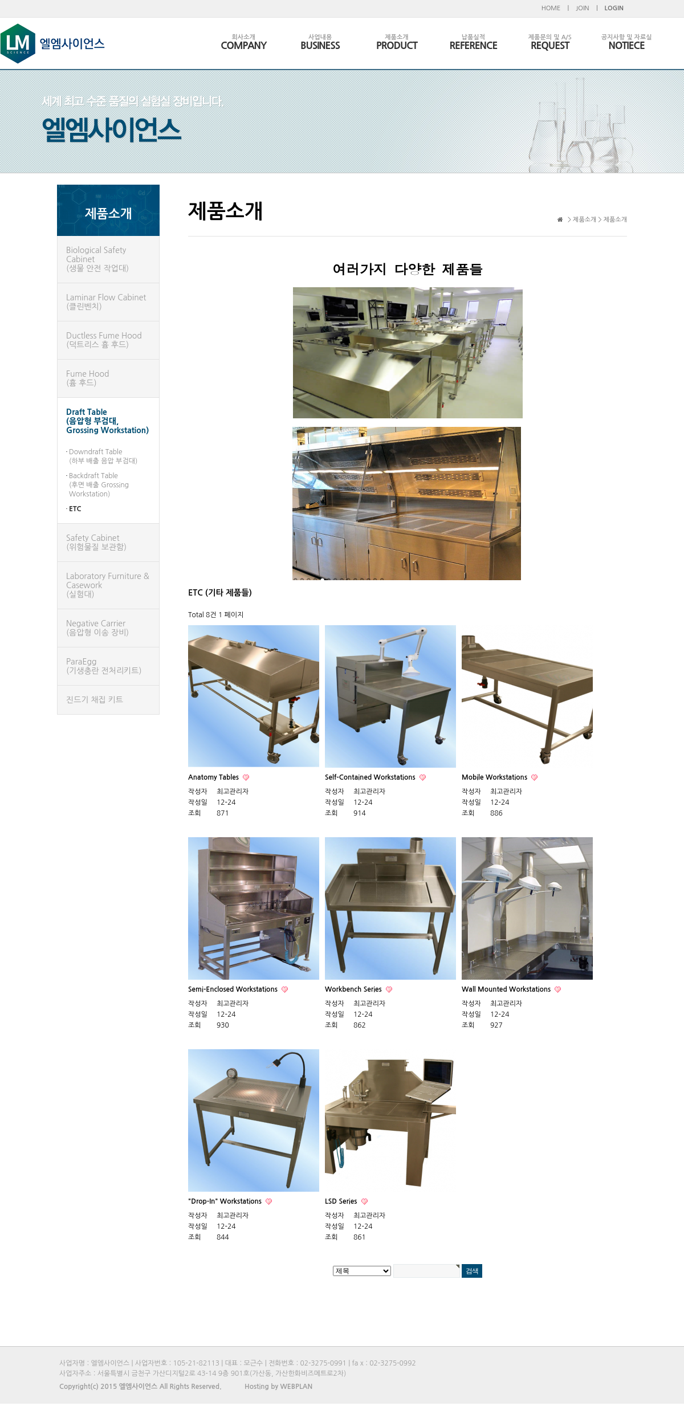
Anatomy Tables (214, 777)
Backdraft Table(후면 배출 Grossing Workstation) (99, 485)
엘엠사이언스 (52, 43)
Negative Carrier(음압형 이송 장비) (97, 628)
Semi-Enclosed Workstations (233, 989)
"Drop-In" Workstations (225, 1201)
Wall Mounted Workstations (507, 989)
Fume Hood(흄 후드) (87, 378)
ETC (75, 509)
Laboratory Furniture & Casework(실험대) (107, 585)
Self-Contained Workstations (371, 777)
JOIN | (586, 8)
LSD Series (342, 1201)
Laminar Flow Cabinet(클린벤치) (106, 302)
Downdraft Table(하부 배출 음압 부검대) (103, 456)
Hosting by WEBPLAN (278, 1386)
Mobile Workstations (495, 777)
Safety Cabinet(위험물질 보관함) (96, 542)
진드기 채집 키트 (94, 700)
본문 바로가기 (0, 0)
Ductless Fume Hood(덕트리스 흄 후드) (104, 340)
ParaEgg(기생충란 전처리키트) (104, 666)
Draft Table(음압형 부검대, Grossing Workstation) (107, 421)
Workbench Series (354, 989)
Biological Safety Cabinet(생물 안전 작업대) (97, 259)
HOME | (555, 8)
